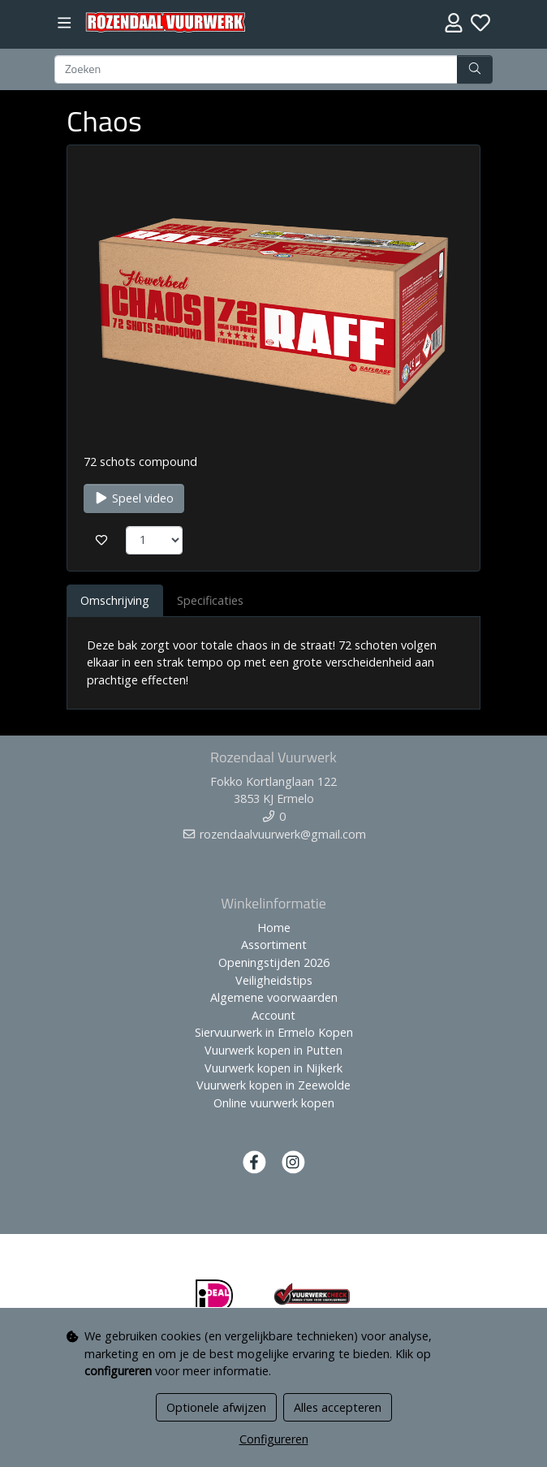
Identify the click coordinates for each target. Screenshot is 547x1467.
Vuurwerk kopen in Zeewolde (273, 1085)
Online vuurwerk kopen (273, 1103)
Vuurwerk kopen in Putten (273, 1050)
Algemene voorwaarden (274, 997)
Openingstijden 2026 (273, 962)
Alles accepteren (337, 1407)
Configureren (273, 1439)
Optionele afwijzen (216, 1407)
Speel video (134, 498)
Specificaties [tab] (210, 600)
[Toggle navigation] (64, 23)
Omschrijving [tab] (114, 600)
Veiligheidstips (273, 980)
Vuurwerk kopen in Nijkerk (273, 1068)
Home (274, 927)
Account (273, 1015)
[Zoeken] (256, 69)
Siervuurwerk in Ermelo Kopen (274, 1032)
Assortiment (274, 944)
